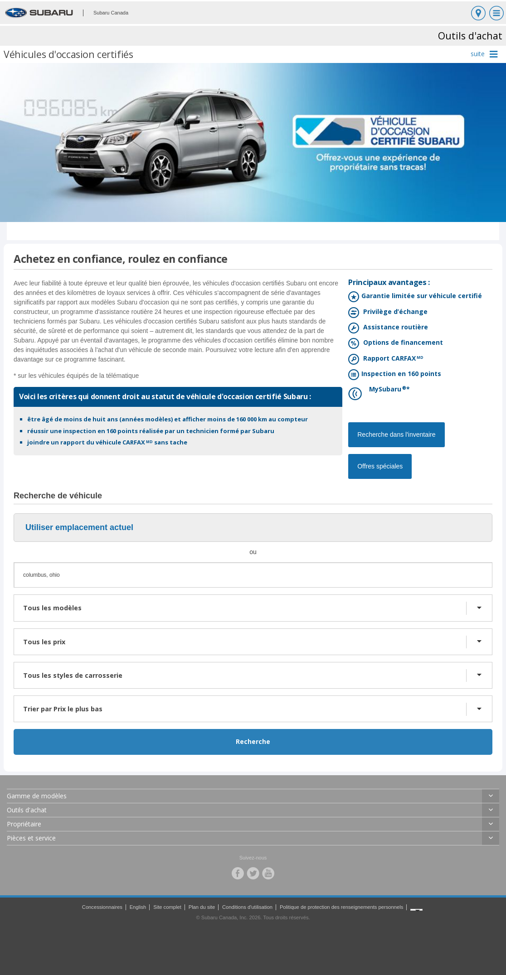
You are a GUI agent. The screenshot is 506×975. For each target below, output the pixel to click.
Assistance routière (393, 328)
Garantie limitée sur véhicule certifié (420, 296)
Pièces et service (31, 838)
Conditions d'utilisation (247, 907)
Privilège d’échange (393, 312)
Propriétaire (24, 824)
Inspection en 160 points (400, 374)
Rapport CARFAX (391, 359)
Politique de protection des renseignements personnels (341, 907)
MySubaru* (384, 390)
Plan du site (202, 907)
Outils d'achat (27, 810)
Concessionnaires (102, 907)
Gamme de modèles (37, 796)
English (138, 907)
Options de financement (401, 343)
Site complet (167, 907)
